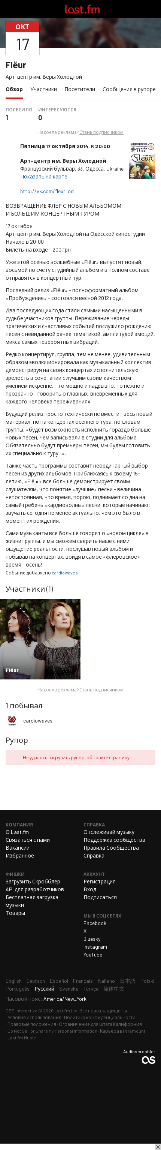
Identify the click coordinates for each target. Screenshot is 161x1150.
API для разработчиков (35, 889)
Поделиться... (150, 37)
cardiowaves (65, 572)
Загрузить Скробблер (33, 881)
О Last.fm (17, 832)
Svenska (69, 988)
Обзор (16, 88)
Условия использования (34, 1017)
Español (59, 981)
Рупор (17, 739)
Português (18, 988)
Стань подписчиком (101, 132)
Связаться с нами (28, 840)
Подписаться (100, 897)
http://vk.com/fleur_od (47, 191)
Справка (93, 855)
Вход (89, 889)
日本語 (128, 981)
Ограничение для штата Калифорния (100, 1024)
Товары (15, 913)
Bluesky (91, 939)
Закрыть (158, 1147)
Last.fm (82, 9)
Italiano (106, 981)
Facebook (94, 923)
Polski (147, 981)
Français (83, 981)
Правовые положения (31, 1024)
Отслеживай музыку (108, 832)
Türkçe (90, 988)
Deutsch (36, 981)
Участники (43, 89)
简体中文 (113, 988)
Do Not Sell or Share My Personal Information (52, 1030)
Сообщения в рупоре (129, 89)
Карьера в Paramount (122, 1030)
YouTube (92, 954)
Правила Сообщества (111, 847)
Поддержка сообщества (114, 840)
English (14, 981)
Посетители (79, 89)
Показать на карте (44, 176)
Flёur (16, 64)
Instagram (95, 946)
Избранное (20, 855)
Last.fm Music (21, 1037)
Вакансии (18, 847)
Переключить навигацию (9, 9)
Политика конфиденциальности (100, 1017)
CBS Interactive (21, 1010)
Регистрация (99, 881)
